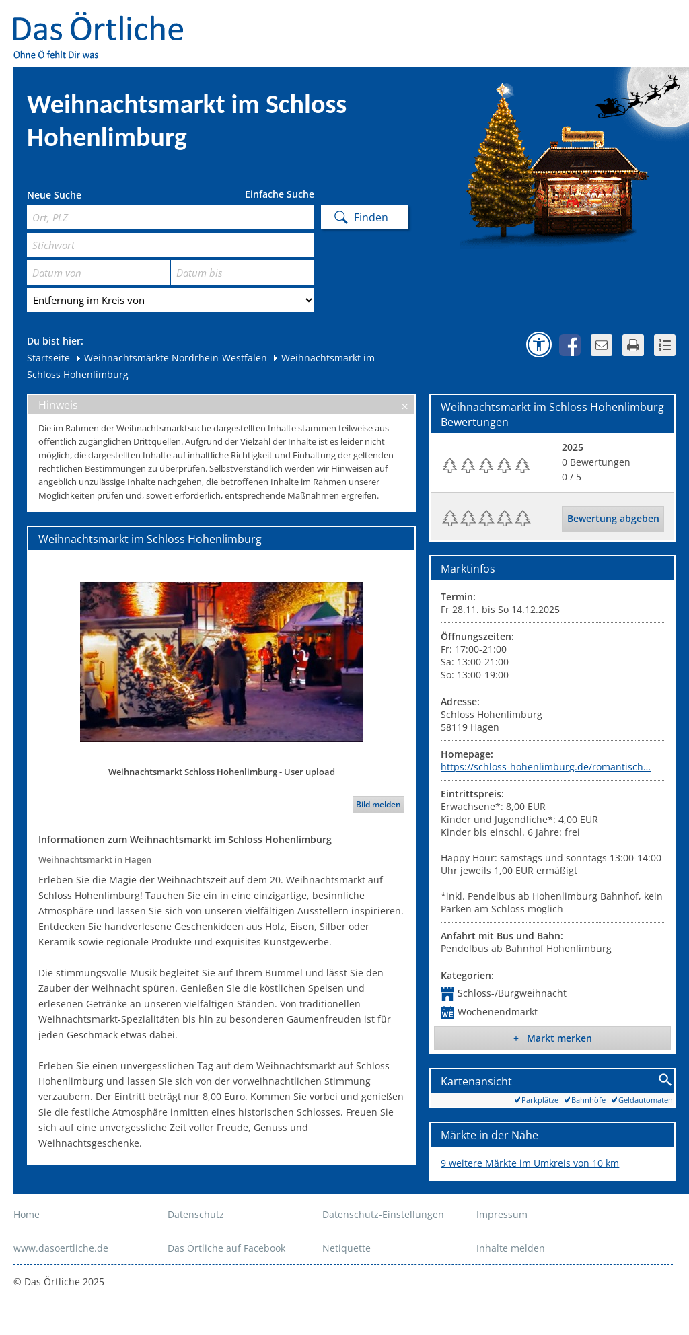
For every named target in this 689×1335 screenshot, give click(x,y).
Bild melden (378, 804)
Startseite (48, 357)
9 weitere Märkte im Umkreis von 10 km (530, 1163)
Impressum (502, 1214)
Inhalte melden (510, 1247)
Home (26, 1214)
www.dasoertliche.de (60, 1247)
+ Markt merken (552, 1038)
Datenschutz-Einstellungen (383, 1214)
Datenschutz (196, 1214)
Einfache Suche (279, 194)
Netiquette (346, 1247)
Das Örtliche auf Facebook (226, 1247)
